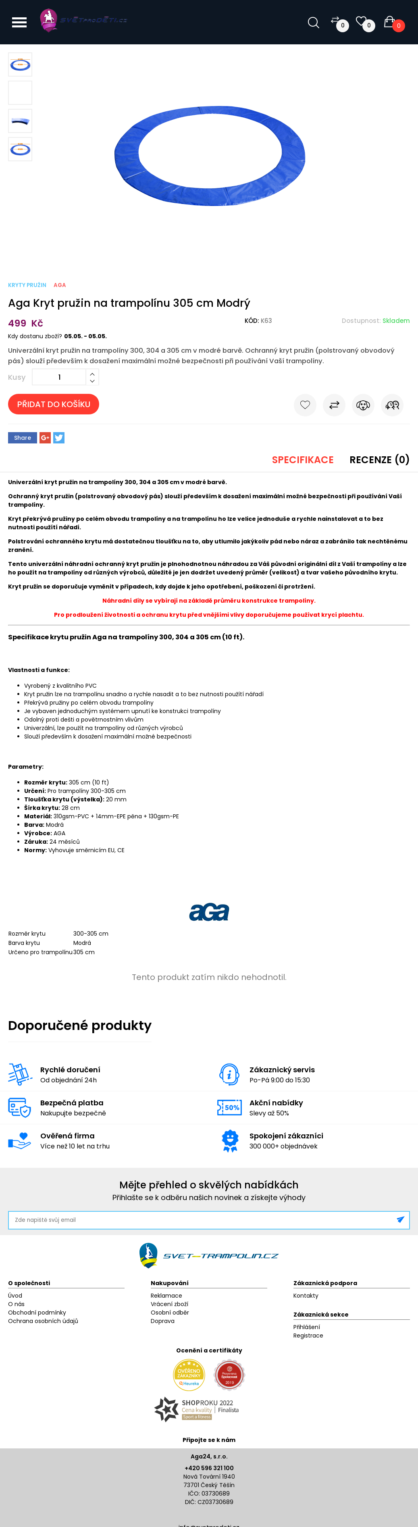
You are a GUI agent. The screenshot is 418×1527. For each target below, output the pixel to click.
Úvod (15, 1296)
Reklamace (166, 1296)
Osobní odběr (170, 1313)
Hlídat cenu (363, 407)
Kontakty (305, 1296)
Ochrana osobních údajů (43, 1321)
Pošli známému (392, 407)
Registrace (308, 1335)
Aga (60, 285)
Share (22, 438)
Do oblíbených (305, 407)
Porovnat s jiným (334, 407)
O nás (16, 1304)
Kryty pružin (27, 285)
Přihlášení (306, 1327)
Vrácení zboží (169, 1304)
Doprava (163, 1321)
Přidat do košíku (53, 404)
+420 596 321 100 (209, 1468)
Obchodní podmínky (37, 1313)
